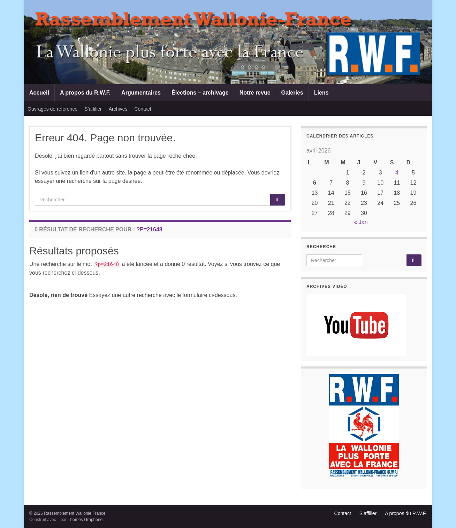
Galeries (292, 93)
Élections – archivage (200, 93)
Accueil (39, 93)
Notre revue (255, 93)
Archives (118, 109)
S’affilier (93, 109)
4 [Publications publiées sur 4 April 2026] (396, 173)
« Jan (361, 222)
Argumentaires (141, 93)
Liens (321, 93)
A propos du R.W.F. (85, 93)
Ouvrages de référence (52, 109)
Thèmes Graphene (85, 519)
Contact (142, 109)
